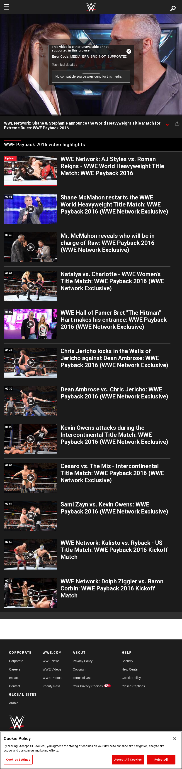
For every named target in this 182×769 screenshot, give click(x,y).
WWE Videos (52, 669)
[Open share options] (177, 123)
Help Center (130, 669)
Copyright (79, 669)
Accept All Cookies (128, 759)
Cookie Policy (131, 678)
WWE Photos (52, 678)
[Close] (175, 739)
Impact (14, 678)
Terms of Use (82, 678)
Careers (14, 669)
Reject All (161, 759)
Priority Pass (52, 686)
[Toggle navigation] (6, 6)
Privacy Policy (82, 661)
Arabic (13, 703)
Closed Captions (133, 686)
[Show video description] (167, 123)
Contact (14, 686)
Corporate (16, 661)
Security (127, 661)
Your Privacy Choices (88, 686)
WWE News (51, 661)
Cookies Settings (18, 759)
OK (91, 77)
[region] (91, 750)
